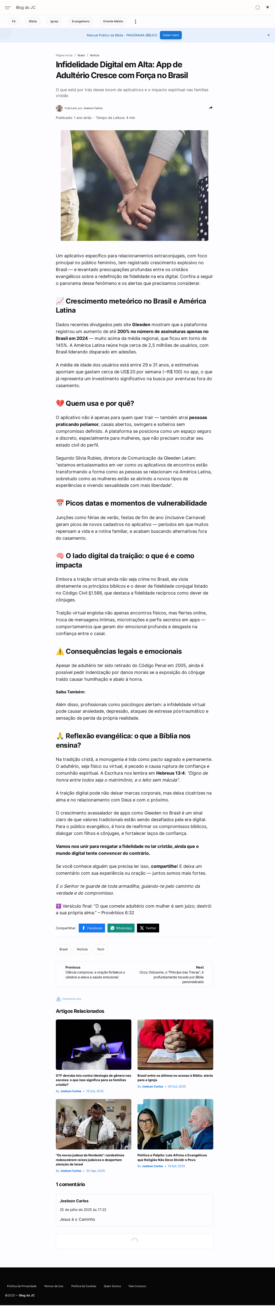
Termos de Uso (57, 1291)
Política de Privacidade (23, 1291)
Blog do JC (25, 7)
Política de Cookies (88, 1291)
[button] (268, 35)
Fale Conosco (142, 1291)
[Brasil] (63, 951)
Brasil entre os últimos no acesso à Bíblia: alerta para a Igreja (171, 1080)
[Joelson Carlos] (88, 108)
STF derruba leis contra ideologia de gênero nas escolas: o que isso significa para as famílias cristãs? (90, 1083)
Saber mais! (171, 35)
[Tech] (100, 951)
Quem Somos (117, 1291)
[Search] (257, 7)
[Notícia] (82, 951)
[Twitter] (148, 929)
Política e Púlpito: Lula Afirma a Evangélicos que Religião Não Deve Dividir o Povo (171, 1165)
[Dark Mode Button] (267, 7)
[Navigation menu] (10, 7)
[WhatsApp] (121, 929)
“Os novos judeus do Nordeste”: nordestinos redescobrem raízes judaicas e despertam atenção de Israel (93, 1165)
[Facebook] (92, 929)
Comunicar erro (71, 1000)
